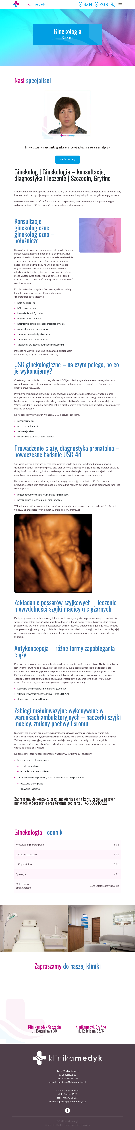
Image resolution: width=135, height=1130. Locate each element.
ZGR (101, 4)
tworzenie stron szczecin (77, 1125)
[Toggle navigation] (120, 4)
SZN (85, 4)
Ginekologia (67, 34)
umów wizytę (67, 159)
